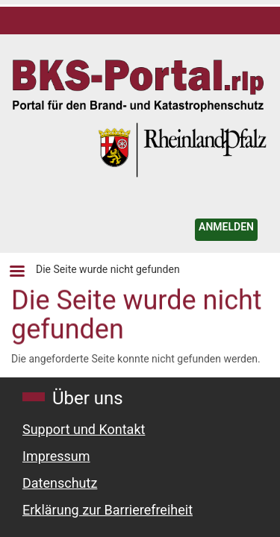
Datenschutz (59, 483)
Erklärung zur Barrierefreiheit (107, 510)
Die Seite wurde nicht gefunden (108, 269)
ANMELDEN (226, 227)
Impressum (56, 456)
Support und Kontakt (83, 429)
